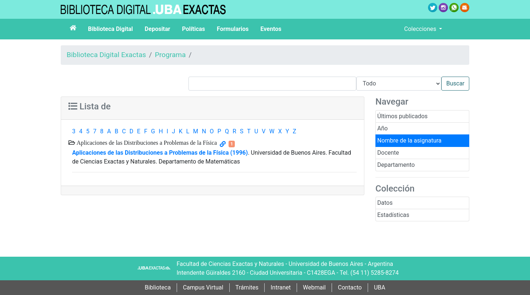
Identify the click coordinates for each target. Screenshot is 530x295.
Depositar (157, 28)
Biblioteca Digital (110, 28)
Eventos (271, 28)
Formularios (232, 28)
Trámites (247, 287)
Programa (170, 54)
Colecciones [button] (421, 28)
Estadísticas (393, 214)
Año (382, 128)
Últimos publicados (402, 116)
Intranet (281, 287)
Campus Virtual (203, 287)
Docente (388, 152)
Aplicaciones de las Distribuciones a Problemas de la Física (146, 142)
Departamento (396, 164)
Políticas (193, 28)
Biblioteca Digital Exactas (106, 54)
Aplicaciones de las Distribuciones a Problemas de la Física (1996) (160, 152)
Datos (385, 202)
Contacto (350, 287)
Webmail (314, 287)
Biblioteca (158, 287)
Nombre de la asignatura (409, 140)
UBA (379, 287)
